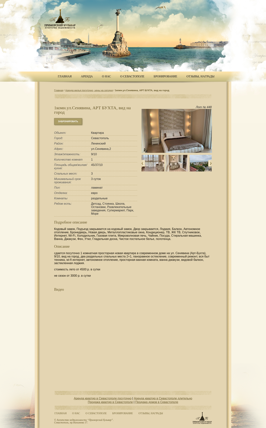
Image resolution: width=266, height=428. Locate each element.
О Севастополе (132, 76)
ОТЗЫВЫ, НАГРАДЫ (201, 76)
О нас (106, 76)
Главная (65, 76)
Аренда (87, 76)
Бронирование (165, 76)
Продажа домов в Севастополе (156, 402)
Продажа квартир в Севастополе (110, 402)
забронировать (68, 121)
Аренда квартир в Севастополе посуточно (103, 398)
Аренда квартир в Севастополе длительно (163, 398)
